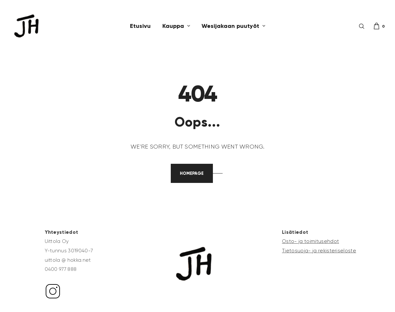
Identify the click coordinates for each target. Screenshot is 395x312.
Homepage (191, 173)
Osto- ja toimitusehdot (310, 241)
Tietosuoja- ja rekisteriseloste (319, 251)
